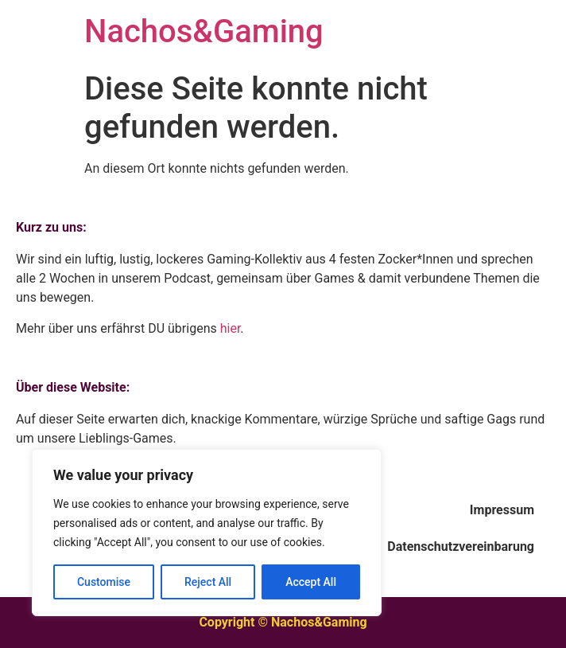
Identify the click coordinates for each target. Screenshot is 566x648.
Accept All (310, 582)
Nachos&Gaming (204, 31)
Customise (103, 582)
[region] (207, 532)
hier (230, 328)
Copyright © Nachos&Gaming (282, 622)
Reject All (207, 582)
